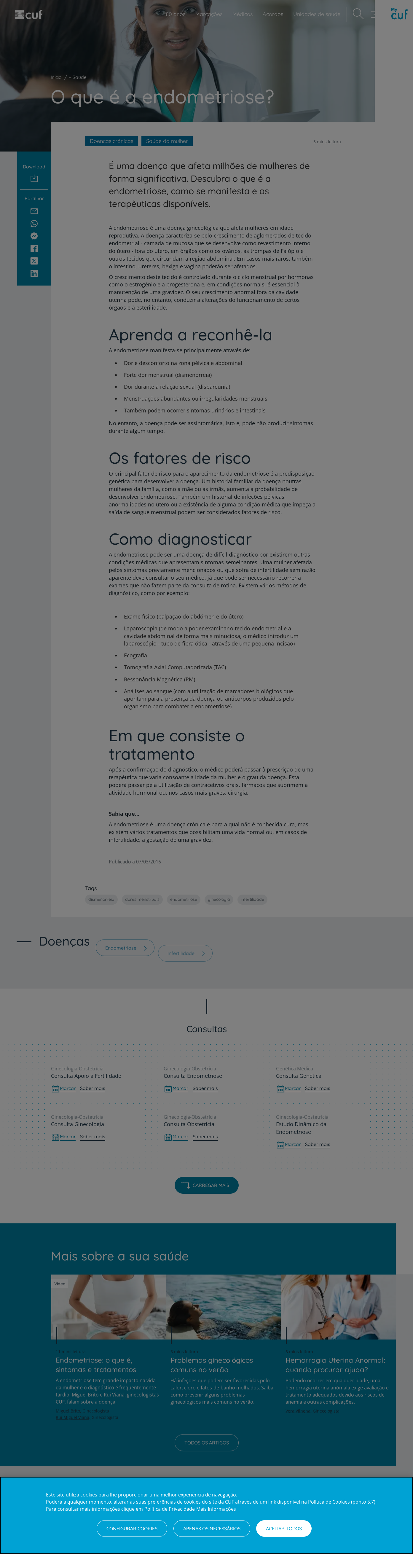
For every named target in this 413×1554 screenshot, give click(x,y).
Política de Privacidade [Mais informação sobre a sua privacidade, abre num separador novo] (169, 1509)
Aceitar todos (284, 1528)
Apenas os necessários (211, 1528)
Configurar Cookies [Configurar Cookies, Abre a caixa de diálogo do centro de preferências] (131, 1528)
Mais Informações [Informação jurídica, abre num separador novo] (216, 1509)
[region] (206, 1515)
